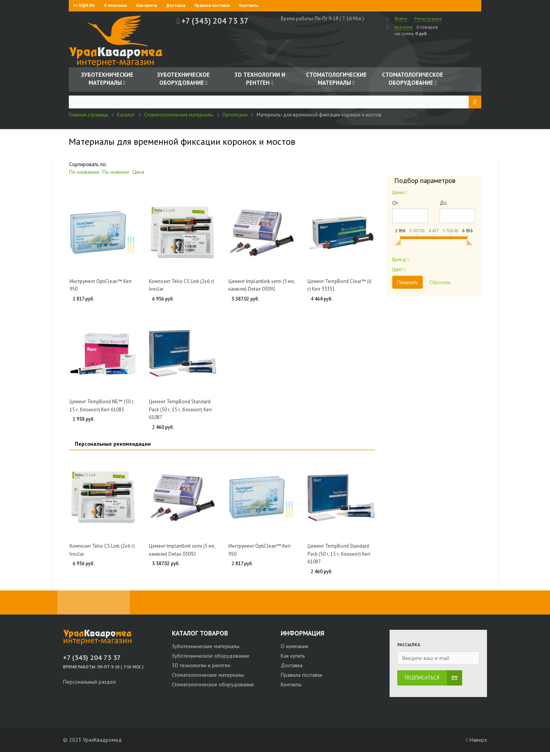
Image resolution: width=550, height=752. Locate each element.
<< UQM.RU (84, 5)
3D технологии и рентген (201, 665)
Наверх (476, 739)
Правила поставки (212, 5)
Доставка (176, 5)
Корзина (403, 27)
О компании (115, 5)
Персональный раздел (89, 681)
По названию (84, 171)
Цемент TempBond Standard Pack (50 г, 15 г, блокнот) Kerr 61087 (180, 409)
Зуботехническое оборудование (210, 655)
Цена (138, 171)
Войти (401, 18)
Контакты (249, 5)
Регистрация (428, 18)
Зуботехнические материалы (205, 646)
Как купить (146, 5)
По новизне (115, 171)
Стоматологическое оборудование (213, 684)
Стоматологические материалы (208, 674)
